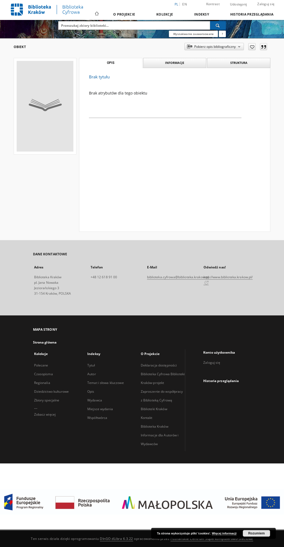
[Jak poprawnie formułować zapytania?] (222, 34)
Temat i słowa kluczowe (105, 382)
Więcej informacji (224, 533)
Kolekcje (164, 14)
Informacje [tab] (174, 63)
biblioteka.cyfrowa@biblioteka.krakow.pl (178, 277)
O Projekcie (124, 14)
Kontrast (213, 4)
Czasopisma (43, 374)
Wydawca (94, 400)
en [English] (184, 4)
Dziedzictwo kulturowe (51, 391)
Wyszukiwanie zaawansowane (193, 34)
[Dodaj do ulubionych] (252, 46)
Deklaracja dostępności (159, 365)
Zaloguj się (265, 4)
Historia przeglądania (251, 14)
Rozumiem (256, 533)
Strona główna (45, 342)
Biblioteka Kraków (154, 426)
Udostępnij (238, 4)
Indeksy (201, 14)
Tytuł (91, 365)
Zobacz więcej (45, 414)
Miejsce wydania (100, 409)
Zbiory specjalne (46, 400)
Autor (91, 374)
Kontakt (147, 417)
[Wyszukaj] (218, 25)
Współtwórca (97, 417)
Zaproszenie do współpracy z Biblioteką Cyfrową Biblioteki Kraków (162, 400)
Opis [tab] (110, 63)
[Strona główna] (96, 14)
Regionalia (42, 382)
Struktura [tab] (238, 63)
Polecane (41, 365)
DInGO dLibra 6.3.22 (116, 538)
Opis (90, 391)
